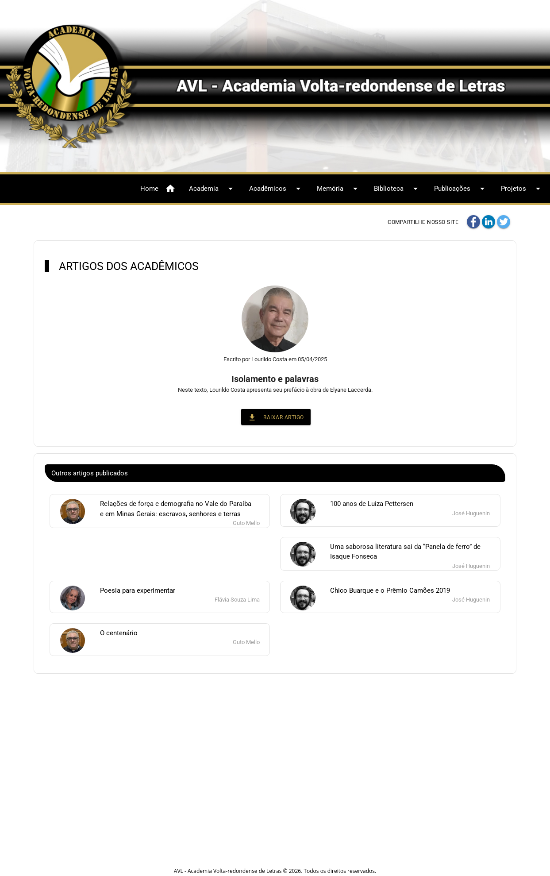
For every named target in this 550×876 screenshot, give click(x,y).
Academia (212, 188)
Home (158, 188)
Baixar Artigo (276, 417)
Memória (339, 188)
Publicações (461, 188)
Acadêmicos (276, 188)
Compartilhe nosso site (423, 222)
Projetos (522, 188)
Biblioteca (397, 188)
